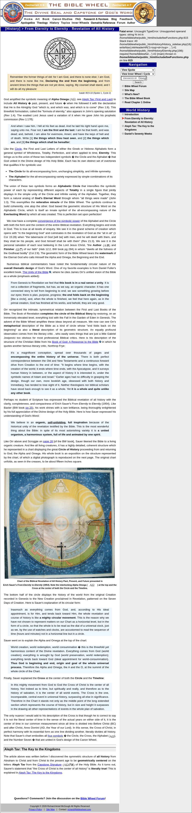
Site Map (50, 809)
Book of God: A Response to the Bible (75, 341)
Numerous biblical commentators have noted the (38, 264)
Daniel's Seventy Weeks (137, 133)
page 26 (48, 441)
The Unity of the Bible (35, 272)
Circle (18, 148)
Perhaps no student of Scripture (23, 399)
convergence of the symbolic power (59, 220)
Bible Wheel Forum (93, 798)
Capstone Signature (49, 764)
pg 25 (29, 407)
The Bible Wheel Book (136, 98)
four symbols (55, 735)
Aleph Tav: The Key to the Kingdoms (40, 772)
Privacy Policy (35, 809)
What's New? (131, 94)
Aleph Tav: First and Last (97, 99)
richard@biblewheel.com (79, 809)
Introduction (130, 114)
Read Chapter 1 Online (136, 102)
